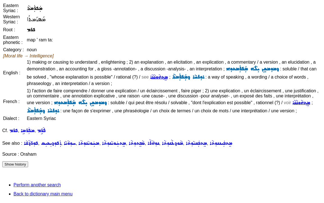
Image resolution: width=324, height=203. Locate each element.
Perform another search (37, 184)
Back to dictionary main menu (43, 193)
